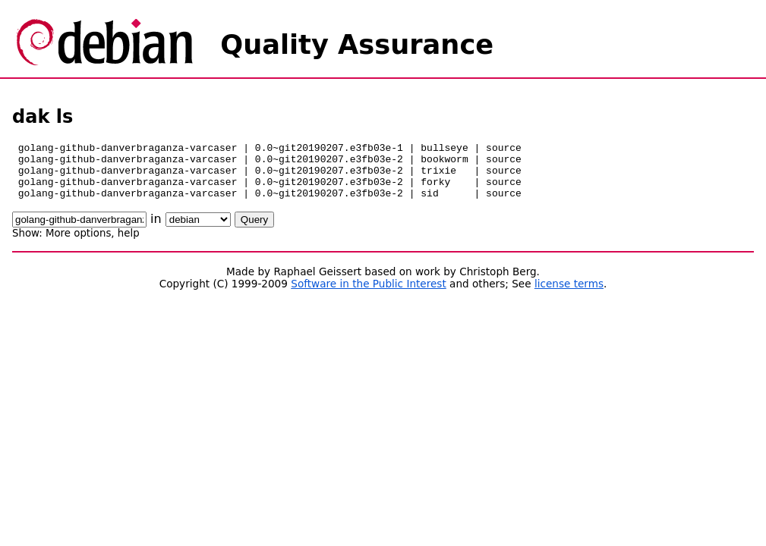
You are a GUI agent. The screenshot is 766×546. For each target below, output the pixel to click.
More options (78, 244)
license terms (569, 295)
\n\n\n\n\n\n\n (198, 231)
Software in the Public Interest (368, 295)
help (129, 244)
